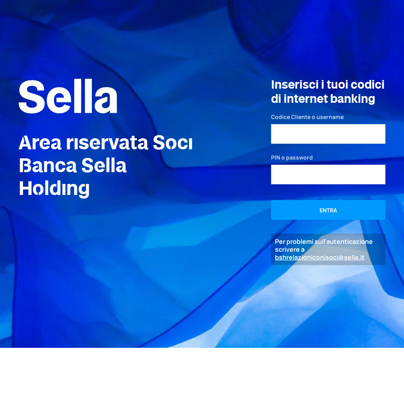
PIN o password (292, 157)
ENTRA (328, 210)
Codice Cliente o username (307, 117)
